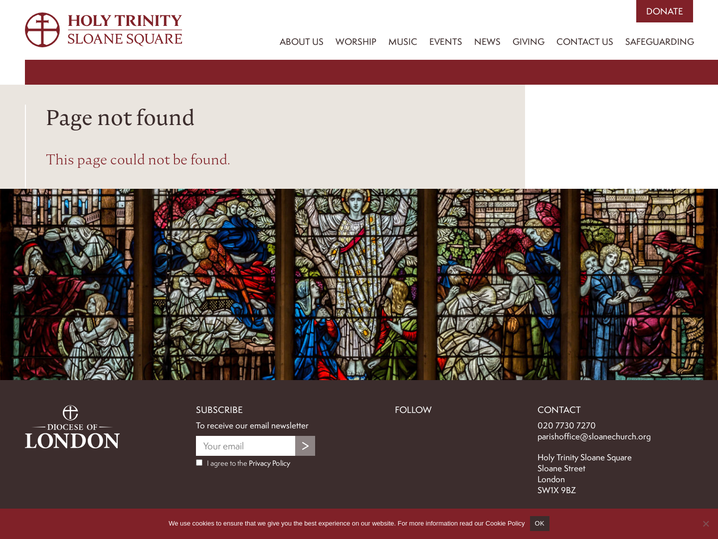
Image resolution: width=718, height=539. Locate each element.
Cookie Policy (505, 523)
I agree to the (243, 463)
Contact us (584, 41)
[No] (706, 524)
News (487, 41)
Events (445, 41)
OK (539, 523)
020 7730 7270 (567, 425)
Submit (305, 446)
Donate (664, 11)
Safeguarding (659, 41)
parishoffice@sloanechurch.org (594, 436)
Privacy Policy (269, 463)
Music (402, 41)
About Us (302, 41)
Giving (528, 41)
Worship (356, 41)
